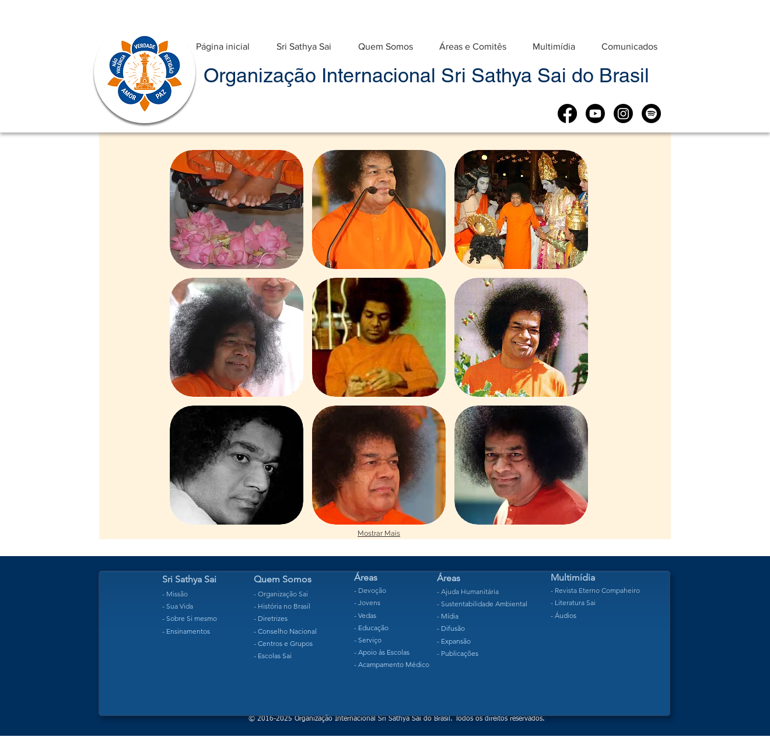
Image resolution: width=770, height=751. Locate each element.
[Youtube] (595, 113)
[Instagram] (623, 113)
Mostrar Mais (379, 533)
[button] (304, 41)
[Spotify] (651, 113)
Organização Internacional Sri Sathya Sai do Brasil (426, 75)
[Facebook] (567, 113)
